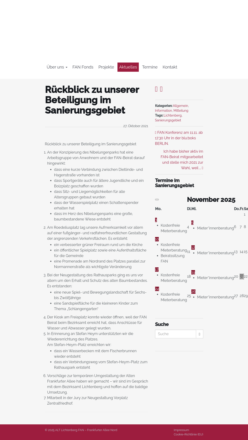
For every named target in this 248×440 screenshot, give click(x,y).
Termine (150, 67)
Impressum (181, 430)
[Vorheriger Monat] (157, 199)
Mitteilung (180, 110)
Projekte (106, 67)
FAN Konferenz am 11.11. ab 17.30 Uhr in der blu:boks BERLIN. (179, 138)
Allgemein (180, 106)
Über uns (57, 67)
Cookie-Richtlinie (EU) (188, 434)
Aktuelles (128, 67)
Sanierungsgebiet (168, 120)
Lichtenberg (173, 115)
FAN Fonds (82, 67)
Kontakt (170, 67)
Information (163, 110)
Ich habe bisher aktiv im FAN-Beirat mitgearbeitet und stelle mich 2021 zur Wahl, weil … (182, 159)
